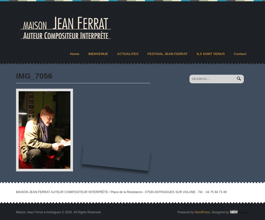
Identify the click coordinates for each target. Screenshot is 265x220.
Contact (240, 54)
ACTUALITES (127, 54)
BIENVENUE (98, 54)
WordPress (202, 212)
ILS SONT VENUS (211, 54)
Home (74, 54)
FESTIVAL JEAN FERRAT (168, 54)
